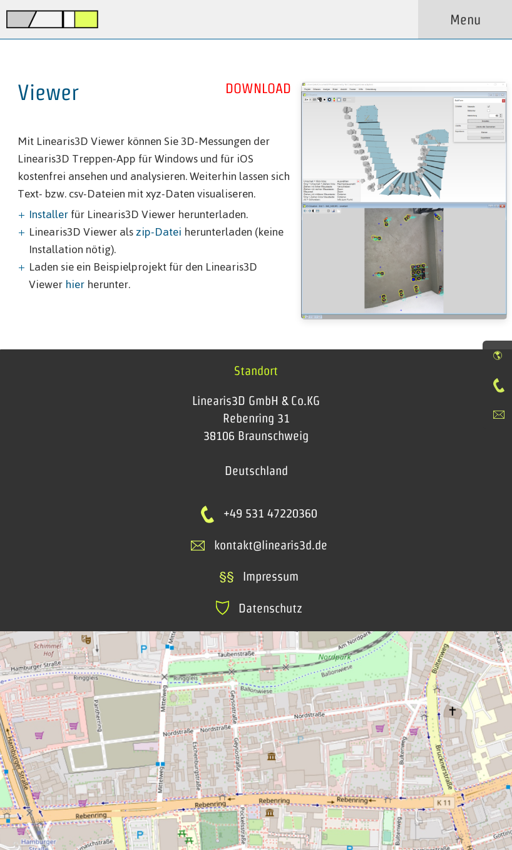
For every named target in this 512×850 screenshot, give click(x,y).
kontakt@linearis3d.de (270, 545)
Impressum (259, 576)
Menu (465, 19)
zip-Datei (159, 231)
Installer (48, 214)
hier (74, 284)
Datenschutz (259, 608)
